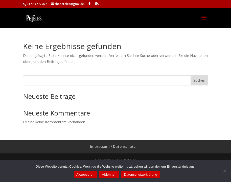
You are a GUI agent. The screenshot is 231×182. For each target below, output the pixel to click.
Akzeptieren (85, 174)
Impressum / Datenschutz (113, 146)
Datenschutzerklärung (140, 174)
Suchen (199, 80)
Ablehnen (109, 174)
